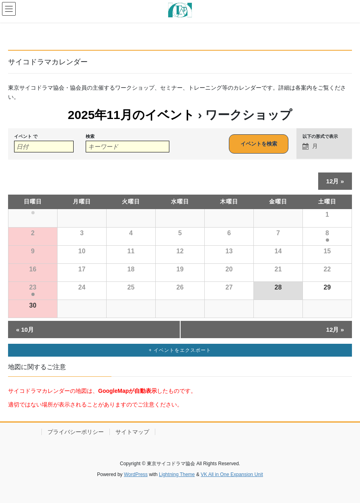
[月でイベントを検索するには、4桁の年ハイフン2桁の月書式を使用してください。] (44, 146)
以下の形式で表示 (320, 136)
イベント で (25, 136)
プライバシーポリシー (75, 432)
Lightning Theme (177, 474)
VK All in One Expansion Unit (232, 474)
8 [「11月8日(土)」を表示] (327, 233)
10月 (25, 329)
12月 (335, 181)
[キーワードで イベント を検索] (127, 146)
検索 (90, 136)
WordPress (136, 474)
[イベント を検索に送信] (258, 144)
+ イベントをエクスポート (180, 350)
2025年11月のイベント (131, 114)
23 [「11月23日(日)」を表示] (33, 287)
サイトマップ (132, 432)
